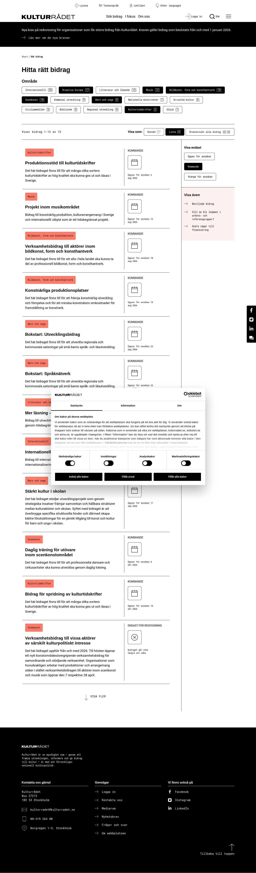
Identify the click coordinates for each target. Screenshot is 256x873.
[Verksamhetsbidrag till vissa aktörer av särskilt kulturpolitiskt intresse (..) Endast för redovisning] (96, 652)
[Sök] (215, 16)
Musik (152, 90)
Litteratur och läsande (117, 90)
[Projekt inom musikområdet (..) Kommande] (96, 208)
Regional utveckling (102, 109)
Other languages (168, 6)
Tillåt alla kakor (177, 476)
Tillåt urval (128, 476)
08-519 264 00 (41, 819)
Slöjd (173, 109)
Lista (175, 132)
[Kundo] (251, 338)
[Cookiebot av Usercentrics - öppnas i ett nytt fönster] (186, 394)
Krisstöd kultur (186, 99)
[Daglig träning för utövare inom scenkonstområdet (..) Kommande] (96, 554)
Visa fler (98, 696)
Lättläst (137, 5)
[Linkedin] (251, 328)
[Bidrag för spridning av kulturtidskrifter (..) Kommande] (96, 598)
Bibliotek (68, 109)
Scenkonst (34, 99)
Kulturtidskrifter (142, 109)
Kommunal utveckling (69, 99)
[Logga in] (193, 16)
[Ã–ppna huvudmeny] (228, 16)
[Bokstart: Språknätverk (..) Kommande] (96, 375)
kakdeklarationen (116, 442)
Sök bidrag (114, 16)
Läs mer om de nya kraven (49, 37)
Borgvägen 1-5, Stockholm (51, 828)
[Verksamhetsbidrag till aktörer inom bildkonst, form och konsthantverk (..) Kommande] (96, 250)
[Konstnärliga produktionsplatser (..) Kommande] (96, 295)
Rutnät (153, 132)
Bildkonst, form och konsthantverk (195, 90)
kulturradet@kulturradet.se (52, 809)
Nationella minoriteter (146, 99)
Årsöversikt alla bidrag (210, 132)
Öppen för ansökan (199, 156)
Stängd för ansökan (200, 176)
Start (25, 56)
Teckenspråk (108, 5)
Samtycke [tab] (76, 405)
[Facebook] (251, 310)
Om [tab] (179, 405)
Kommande (193, 166)
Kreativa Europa (76, 90)
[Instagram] (251, 319)
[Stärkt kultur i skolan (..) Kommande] (96, 502)
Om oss (144, 16)
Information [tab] (128, 405)
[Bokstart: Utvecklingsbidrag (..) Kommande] (96, 336)
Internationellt (38, 90)
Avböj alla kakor (79, 476)
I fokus (130, 16)
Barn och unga (106, 99)
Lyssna (81, 5)
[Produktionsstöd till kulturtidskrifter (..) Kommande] (96, 167)
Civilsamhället (37, 109)
